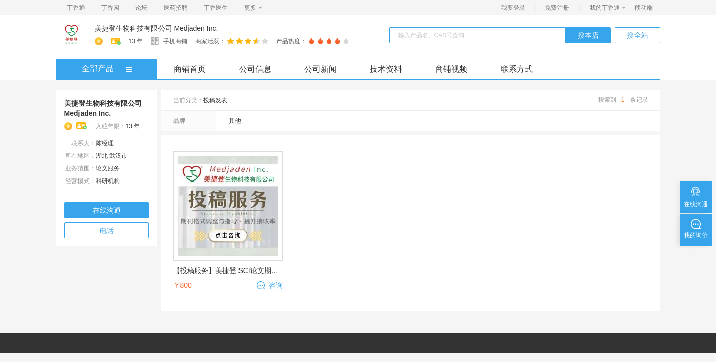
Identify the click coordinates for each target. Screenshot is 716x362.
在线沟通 (107, 210)
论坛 (141, 7)
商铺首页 (190, 69)
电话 (107, 231)
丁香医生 (216, 7)
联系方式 (517, 69)
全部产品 (98, 68)
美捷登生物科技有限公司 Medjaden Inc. (156, 28)
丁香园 (110, 7)
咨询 (276, 285)
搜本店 (588, 35)
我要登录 (513, 7)
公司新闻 (320, 69)
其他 (235, 120)
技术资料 (386, 69)
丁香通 (76, 7)
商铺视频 (451, 69)
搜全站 (637, 35)
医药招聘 (176, 7)
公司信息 (255, 69)
